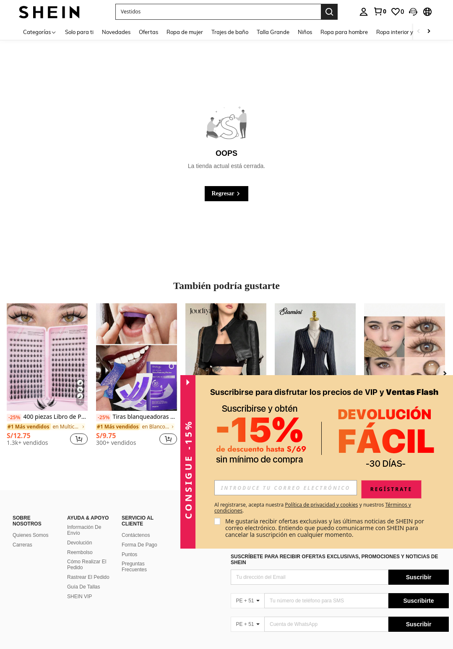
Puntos (129, 554)
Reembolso (80, 552)
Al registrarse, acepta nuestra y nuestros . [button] (312, 508)
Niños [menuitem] (305, 32)
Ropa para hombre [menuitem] (344, 32)
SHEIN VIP (79, 596)
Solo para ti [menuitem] (79, 32)
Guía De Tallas (83, 587)
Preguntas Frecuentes (134, 567)
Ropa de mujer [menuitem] (185, 32)
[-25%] (14, 417)
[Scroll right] (429, 32)
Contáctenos (136, 535)
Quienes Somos (30, 535)
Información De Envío (84, 530)
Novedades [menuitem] (116, 32)
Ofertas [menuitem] (148, 32)
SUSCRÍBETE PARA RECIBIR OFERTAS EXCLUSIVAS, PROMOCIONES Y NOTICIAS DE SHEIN (334, 559)
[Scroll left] (419, 32)
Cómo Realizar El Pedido (86, 564)
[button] (413, 12)
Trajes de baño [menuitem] (229, 32)
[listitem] (47, 377)
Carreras (22, 545)
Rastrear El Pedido (88, 577)
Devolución (79, 543)
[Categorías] (40, 32)
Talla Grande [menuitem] (273, 32)
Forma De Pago (139, 545)
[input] (285, 487)
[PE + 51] (247, 600)
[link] (379, 11)
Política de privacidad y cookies (321, 504)
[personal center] (364, 12)
